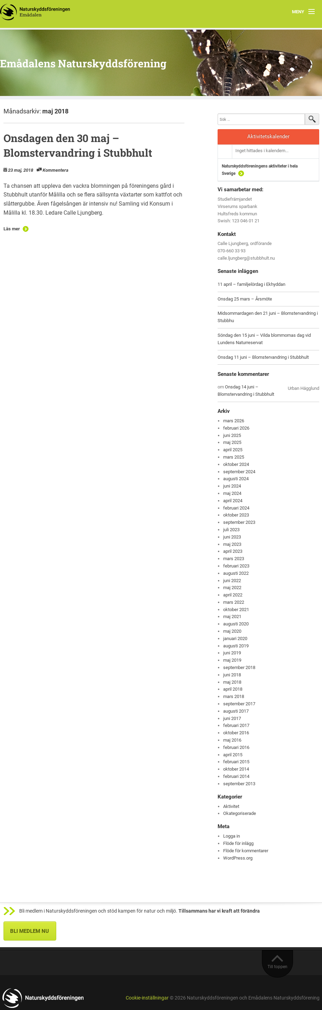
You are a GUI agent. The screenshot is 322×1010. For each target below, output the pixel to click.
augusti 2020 (236, 623)
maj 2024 (232, 493)
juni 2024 (232, 486)
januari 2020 (235, 638)
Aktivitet (231, 806)
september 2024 (239, 471)
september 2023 (239, 522)
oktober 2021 (236, 609)
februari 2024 (236, 508)
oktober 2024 (236, 464)
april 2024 (232, 500)
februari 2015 (236, 761)
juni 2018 (232, 674)
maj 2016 (232, 740)
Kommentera (55, 170)
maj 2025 (232, 442)
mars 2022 (233, 602)
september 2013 (239, 783)
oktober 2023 (236, 515)
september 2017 (239, 703)
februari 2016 (236, 747)
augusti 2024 (236, 478)
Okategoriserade (239, 813)
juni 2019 (232, 652)
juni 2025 (232, 435)
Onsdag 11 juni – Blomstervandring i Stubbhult (263, 357)
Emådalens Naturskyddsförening (83, 63)
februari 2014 (236, 776)
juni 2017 (232, 718)
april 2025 (232, 449)
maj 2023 (232, 544)
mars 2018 (233, 696)
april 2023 (232, 551)
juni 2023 (232, 537)
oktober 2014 (236, 769)
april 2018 (232, 689)
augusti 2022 (236, 573)
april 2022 (232, 594)
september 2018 (239, 667)
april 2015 (232, 754)
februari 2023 (236, 566)
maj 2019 (232, 660)
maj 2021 (232, 616)
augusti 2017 (236, 711)
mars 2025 (233, 457)
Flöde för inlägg (238, 843)
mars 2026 (233, 420)
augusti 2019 (236, 645)
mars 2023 (233, 558)
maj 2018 (232, 682)
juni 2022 (232, 580)
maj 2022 (232, 587)
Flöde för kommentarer (245, 850)
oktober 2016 (236, 732)
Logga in (231, 836)
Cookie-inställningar (147, 998)
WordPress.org (238, 858)
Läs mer (11, 228)
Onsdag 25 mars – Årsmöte (245, 299)
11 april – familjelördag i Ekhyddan (251, 284)
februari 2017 (236, 725)
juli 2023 (231, 529)
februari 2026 (236, 428)
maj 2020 (232, 631)
